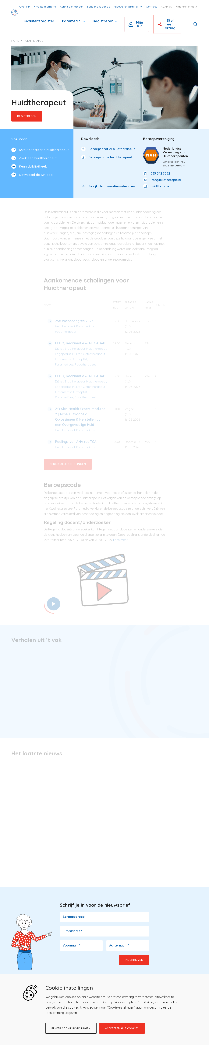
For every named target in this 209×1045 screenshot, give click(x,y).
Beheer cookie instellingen (70, 1028)
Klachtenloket (185, 6)
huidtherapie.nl (161, 186)
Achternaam (119, 945)
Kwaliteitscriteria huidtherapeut (44, 150)
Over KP (24, 6)
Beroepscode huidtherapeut (110, 157)
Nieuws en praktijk (126, 6)
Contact (151, 6)
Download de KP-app (36, 175)
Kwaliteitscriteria (45, 6)
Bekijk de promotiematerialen (112, 186)
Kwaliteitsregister (39, 21)
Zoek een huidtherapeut (38, 158)
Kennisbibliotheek (71, 6)
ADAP (164, 6)
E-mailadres (72, 930)
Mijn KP (139, 24)
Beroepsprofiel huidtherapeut (112, 149)
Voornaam (71, 945)
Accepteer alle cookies (122, 1028)
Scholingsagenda (98, 6)
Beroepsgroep (74, 916)
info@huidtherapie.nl (166, 180)
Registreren (103, 21)
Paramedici (71, 21)
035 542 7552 (160, 173)
